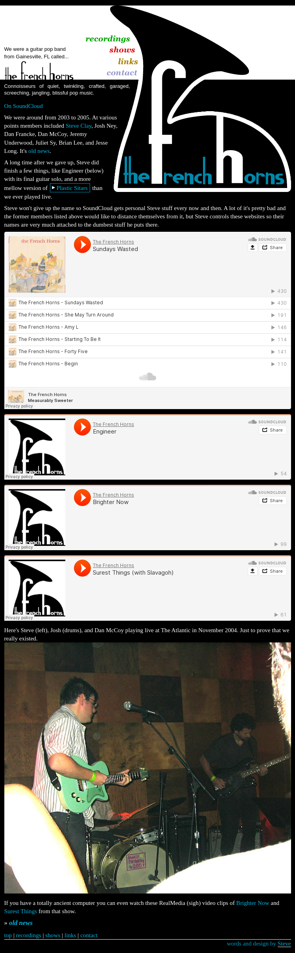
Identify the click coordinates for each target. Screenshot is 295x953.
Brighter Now (252, 902)
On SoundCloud (23, 105)
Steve (284, 943)
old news (39, 150)
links (70, 935)
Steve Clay (78, 125)
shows (52, 935)
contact (89, 935)
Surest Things (20, 911)
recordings (28, 935)
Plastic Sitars (72, 187)
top (8, 935)
